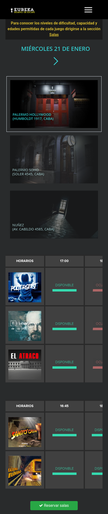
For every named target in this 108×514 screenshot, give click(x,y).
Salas (54, 34)
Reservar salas (54, 505)
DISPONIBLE (64, 285)
